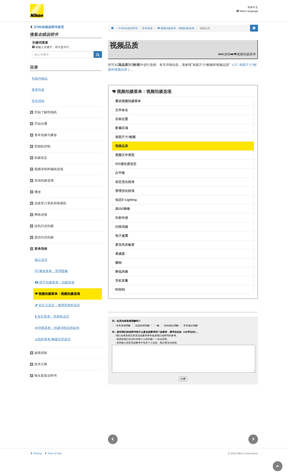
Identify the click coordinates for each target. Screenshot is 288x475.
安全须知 (38, 101)
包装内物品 (40, 78)
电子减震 (121, 236)
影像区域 (121, 128)
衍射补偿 (121, 218)
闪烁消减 (121, 227)
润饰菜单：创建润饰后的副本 (57, 328)
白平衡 (120, 173)
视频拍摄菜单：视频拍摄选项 (57, 294)
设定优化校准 (124, 182)
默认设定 (41, 260)
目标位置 (121, 119)
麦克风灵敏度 (124, 245)
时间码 (120, 289)
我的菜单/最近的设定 (53, 339)
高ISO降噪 (122, 209)
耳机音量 (121, 280)
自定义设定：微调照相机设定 (57, 305)
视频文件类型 (124, 155)
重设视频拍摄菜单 (128, 101)
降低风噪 (121, 272)
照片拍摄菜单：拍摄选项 (54, 282)
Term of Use (55, 453)
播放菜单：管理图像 (51, 271)
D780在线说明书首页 (49, 27)
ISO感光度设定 (125, 164)
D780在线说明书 (128, 28)
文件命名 (121, 110)
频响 (118, 263)
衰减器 (120, 254)
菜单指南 (147, 28)
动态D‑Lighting (126, 200)
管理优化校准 (124, 191)
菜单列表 (38, 90)
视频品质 (121, 146)
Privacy (37, 453)
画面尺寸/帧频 (125, 137)
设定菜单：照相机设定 (52, 316)
